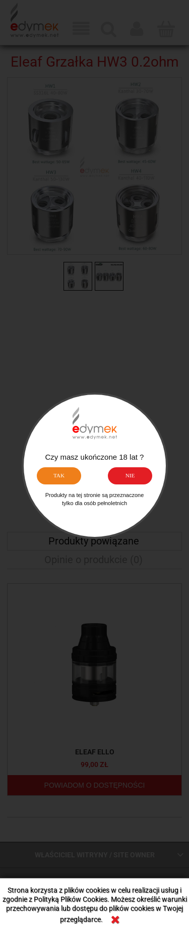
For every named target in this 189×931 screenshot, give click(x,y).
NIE (130, 475)
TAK (59, 475)
